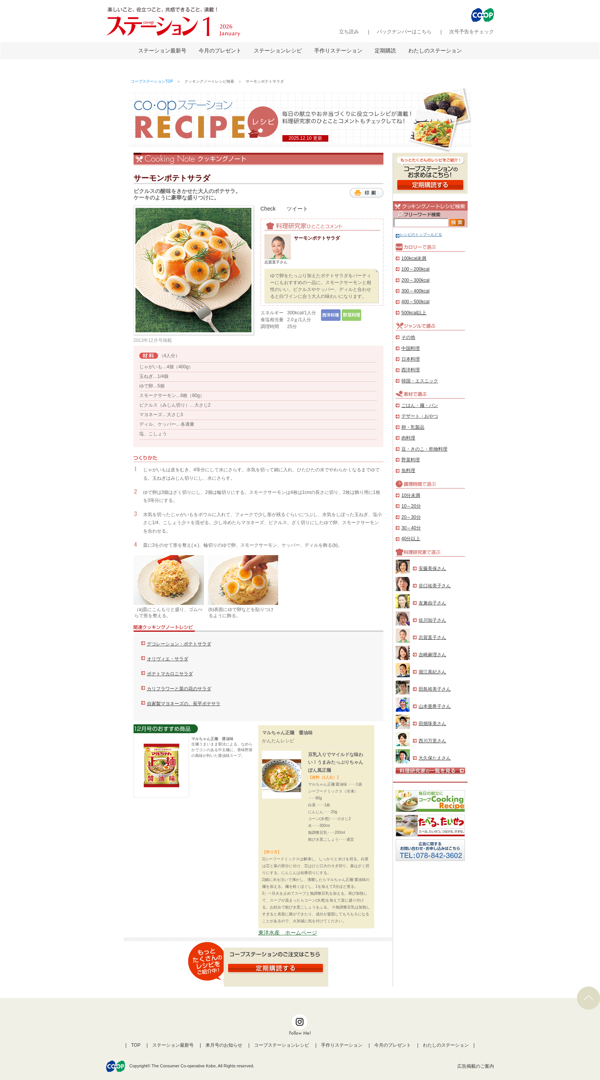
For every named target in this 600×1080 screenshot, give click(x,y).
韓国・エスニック (419, 381)
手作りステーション (338, 50)
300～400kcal (415, 291)
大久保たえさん (435, 758)
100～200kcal (415, 269)
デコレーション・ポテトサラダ (179, 644)
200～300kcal (415, 280)
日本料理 (410, 359)
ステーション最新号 (162, 50)
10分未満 (410, 495)
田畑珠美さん (432, 723)
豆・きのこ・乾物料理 (424, 449)
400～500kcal (415, 301)
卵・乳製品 (412, 427)
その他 (408, 337)
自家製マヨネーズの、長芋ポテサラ (183, 703)
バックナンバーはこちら (404, 31)
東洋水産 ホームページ (287, 933)
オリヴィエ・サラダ (167, 659)
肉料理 (408, 438)
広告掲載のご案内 (475, 1066)
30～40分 (411, 528)
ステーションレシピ (278, 50)
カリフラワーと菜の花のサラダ (179, 688)
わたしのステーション (435, 50)
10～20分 (411, 506)
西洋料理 (410, 370)
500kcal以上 (413, 312)
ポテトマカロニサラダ (170, 673)
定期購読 (385, 50)
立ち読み (349, 31)
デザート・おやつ (419, 416)
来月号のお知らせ (223, 1045)
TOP (135, 1045)
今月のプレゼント (220, 50)
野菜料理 (410, 459)
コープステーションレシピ (281, 1045)
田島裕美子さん (435, 689)
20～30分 (411, 517)
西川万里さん (432, 740)
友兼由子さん (432, 603)
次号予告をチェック (471, 31)
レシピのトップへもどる (419, 234)
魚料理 (408, 470)
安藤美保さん (432, 568)
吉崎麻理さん (432, 654)
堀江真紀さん (432, 672)
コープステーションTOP (152, 81)
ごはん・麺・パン (419, 405)
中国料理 (410, 348)
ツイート (297, 209)
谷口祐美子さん (435, 585)
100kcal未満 (413, 258)
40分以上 (410, 538)
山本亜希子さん (435, 706)
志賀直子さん (432, 637)
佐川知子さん (432, 620)
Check (268, 209)
